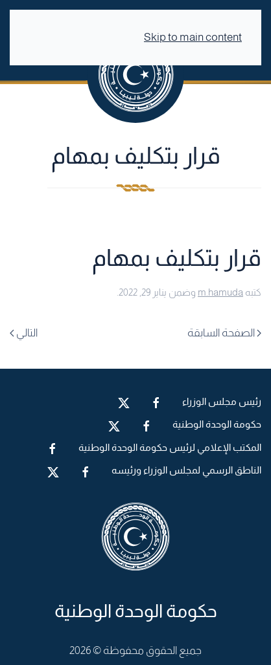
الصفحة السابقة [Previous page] (224, 333)
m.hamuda (220, 292)
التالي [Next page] (24, 333)
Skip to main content (193, 37)
